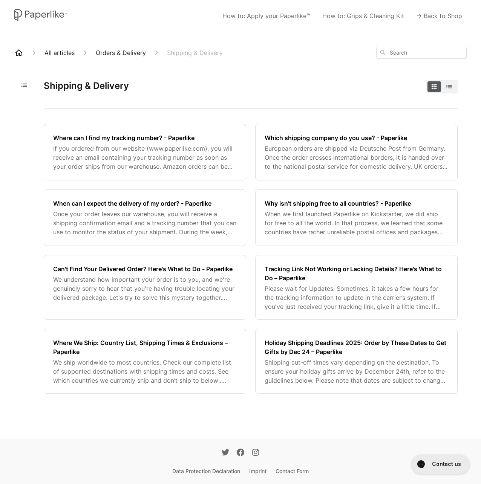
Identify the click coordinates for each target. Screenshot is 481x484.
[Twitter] (225, 453)
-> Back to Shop (439, 16)
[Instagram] (255, 453)
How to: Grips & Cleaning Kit (363, 16)
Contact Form (292, 471)
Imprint (258, 471)
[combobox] (421, 53)
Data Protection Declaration (206, 471)
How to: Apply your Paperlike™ (266, 16)
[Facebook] (240, 453)
